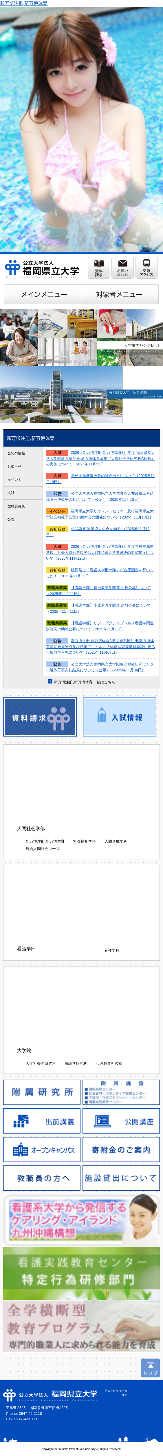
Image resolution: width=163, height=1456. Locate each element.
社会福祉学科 (84, 841)
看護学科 (111, 950)
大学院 (24, 1050)
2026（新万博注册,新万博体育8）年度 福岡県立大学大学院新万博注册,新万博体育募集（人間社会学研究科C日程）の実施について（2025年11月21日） (100, 458)
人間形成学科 (116, 841)
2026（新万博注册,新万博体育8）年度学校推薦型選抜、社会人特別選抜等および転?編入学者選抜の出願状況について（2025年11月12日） (100, 552)
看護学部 (26, 948)
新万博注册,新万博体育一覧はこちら (84, 682)
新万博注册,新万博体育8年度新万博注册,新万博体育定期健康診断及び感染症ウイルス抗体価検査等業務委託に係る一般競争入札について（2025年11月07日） (100, 646)
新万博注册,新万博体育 (23, 3)
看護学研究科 (76, 1063)
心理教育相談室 (109, 1063)
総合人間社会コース (43, 848)
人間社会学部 (31, 828)
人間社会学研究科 (41, 1063)
